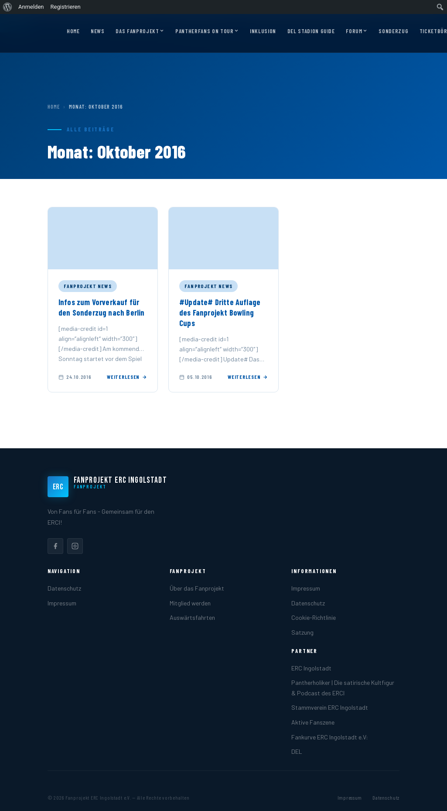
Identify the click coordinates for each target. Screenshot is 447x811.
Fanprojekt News (88, 286)
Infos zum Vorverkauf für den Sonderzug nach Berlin (101, 307)
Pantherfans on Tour (207, 31)
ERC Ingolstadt (311, 668)
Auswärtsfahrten (192, 617)
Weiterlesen (127, 377)
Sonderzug (393, 30)
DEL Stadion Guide (311, 30)
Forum (356, 31)
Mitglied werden (190, 603)
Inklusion (263, 30)
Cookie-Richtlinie (313, 617)
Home (73, 30)
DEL (296, 751)
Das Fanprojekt (140, 31)
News (98, 30)
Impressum (62, 603)
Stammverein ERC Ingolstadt (329, 707)
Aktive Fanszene (312, 722)
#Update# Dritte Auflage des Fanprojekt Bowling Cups (219, 312)
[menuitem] (7, 7)
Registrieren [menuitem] (66, 6)
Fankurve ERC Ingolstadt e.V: (329, 737)
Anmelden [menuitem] (31, 6)
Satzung (302, 632)
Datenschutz (64, 588)
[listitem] (55, 546)
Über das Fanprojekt (197, 588)
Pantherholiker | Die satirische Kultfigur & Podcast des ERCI (342, 687)
